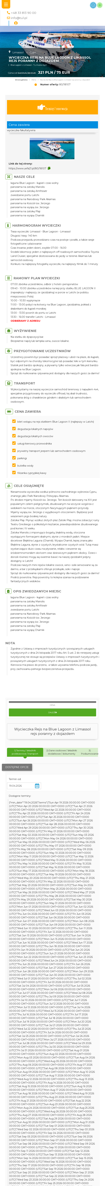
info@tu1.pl (19, 18)
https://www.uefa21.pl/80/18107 (27, 168)
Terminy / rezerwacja (53, 107)
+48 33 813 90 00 (23, 13)
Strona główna (21, 80)
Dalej (52, 712)
